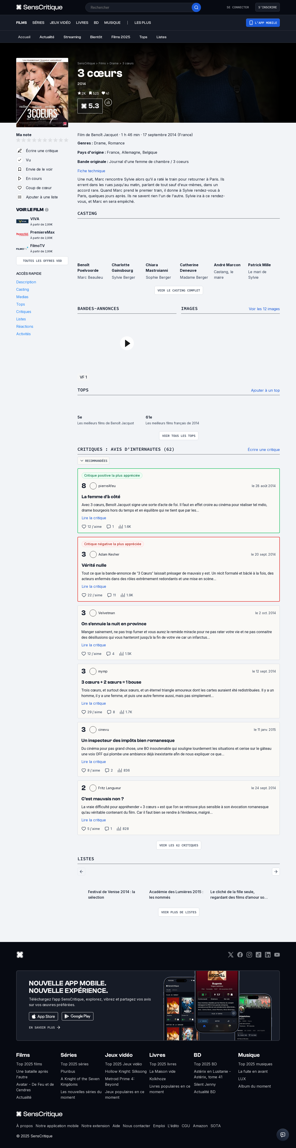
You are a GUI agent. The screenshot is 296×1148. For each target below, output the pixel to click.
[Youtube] (277, 956)
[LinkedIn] (268, 956)
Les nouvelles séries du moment (81, 1094)
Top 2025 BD (205, 1064)
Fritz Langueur (109, 788)
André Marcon (227, 265)
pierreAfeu (107, 486)
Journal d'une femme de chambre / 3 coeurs (149, 161)
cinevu (103, 730)
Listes (85, 858)
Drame (114, 63)
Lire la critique (94, 518)
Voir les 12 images (264, 309)
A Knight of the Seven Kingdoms (80, 1081)
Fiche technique (91, 171)
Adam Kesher (109, 554)
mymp (103, 671)
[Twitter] (231, 956)
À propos (24, 1125)
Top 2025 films (29, 1064)
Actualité (23, 1097)
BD (197, 1055)
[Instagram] (249, 956)
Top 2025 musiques (255, 1064)
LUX (242, 1078)
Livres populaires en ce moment (169, 1089)
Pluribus (68, 1071)
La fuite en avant (253, 1071)
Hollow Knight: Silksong (126, 1071)
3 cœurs (128, 63)
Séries (69, 1055)
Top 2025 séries (75, 1064)
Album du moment (254, 1086)
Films (102, 63)
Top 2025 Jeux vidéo (123, 1064)
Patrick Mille (259, 265)
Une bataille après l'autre (32, 1074)
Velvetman (106, 613)
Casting (87, 213)
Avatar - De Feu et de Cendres (35, 1087)
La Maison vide (162, 1071)
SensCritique (86, 63)
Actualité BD (205, 1091)
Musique (249, 1055)
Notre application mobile (57, 1125)
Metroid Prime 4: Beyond (119, 1081)
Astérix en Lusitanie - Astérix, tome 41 (212, 1074)
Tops (83, 390)
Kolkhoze (157, 1078)
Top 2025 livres (162, 1064)
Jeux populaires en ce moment (124, 1094)
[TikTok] (258, 956)
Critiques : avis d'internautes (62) (126, 449)
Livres (157, 1055)
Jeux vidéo (119, 1055)
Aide (116, 1125)
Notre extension (95, 1125)
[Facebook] (240, 956)
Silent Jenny (205, 1084)
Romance (116, 143)
